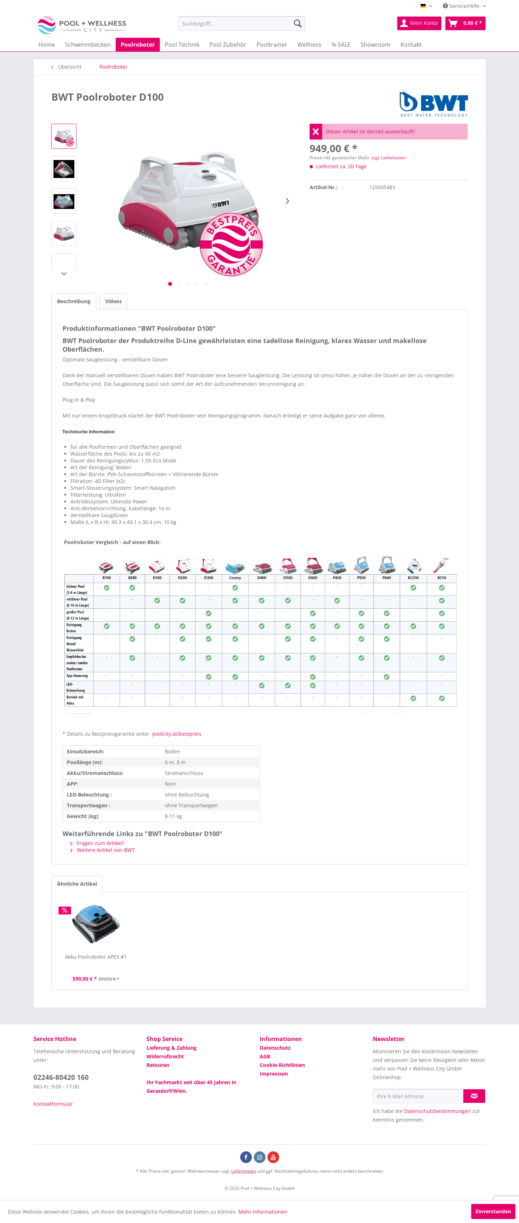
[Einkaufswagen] (465, 23)
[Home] (46, 44)
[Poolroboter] (138, 44)
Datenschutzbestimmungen (437, 1111)
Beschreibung (74, 301)
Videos (113, 301)
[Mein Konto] (419, 23)
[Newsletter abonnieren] (474, 1096)
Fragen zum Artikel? (97, 843)
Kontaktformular (53, 1103)
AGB (265, 1056)
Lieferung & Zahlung (171, 1047)
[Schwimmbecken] (88, 44)
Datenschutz (275, 1047)
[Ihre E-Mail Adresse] (418, 1096)
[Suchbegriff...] (242, 23)
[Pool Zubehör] (227, 44)
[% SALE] (341, 44)
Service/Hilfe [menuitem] (462, 6)
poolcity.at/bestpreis (176, 733)
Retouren (158, 1065)
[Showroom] (375, 44)
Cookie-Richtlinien (282, 1065)
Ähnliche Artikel (77, 883)
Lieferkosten (243, 1171)
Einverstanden (493, 1211)
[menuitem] (242, 23)
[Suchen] (297, 23)
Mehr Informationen (262, 1211)
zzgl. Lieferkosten (388, 158)
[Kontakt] (411, 44)
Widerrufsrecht (165, 1056)
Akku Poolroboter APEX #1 (96, 956)
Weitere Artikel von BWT (102, 849)
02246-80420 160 (61, 1077)
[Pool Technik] (182, 44)
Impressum (274, 1073)
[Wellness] (309, 44)
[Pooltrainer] (271, 44)
